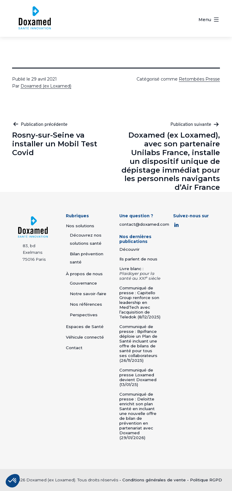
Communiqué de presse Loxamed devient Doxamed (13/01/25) (137, 377)
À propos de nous (84, 273)
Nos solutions (80, 225)
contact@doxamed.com (144, 224)
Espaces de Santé (85, 326)
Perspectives (84, 314)
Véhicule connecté (85, 337)
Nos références (86, 304)
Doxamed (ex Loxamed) (46, 86)
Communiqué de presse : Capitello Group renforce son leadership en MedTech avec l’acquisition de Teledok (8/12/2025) (139, 302)
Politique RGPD (206, 479)
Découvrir (129, 249)
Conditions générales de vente (154, 479)
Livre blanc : (139, 273)
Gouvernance (83, 283)
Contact (74, 347)
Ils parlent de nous (138, 259)
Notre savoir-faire (88, 293)
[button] (12, 480)
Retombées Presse (199, 79)
